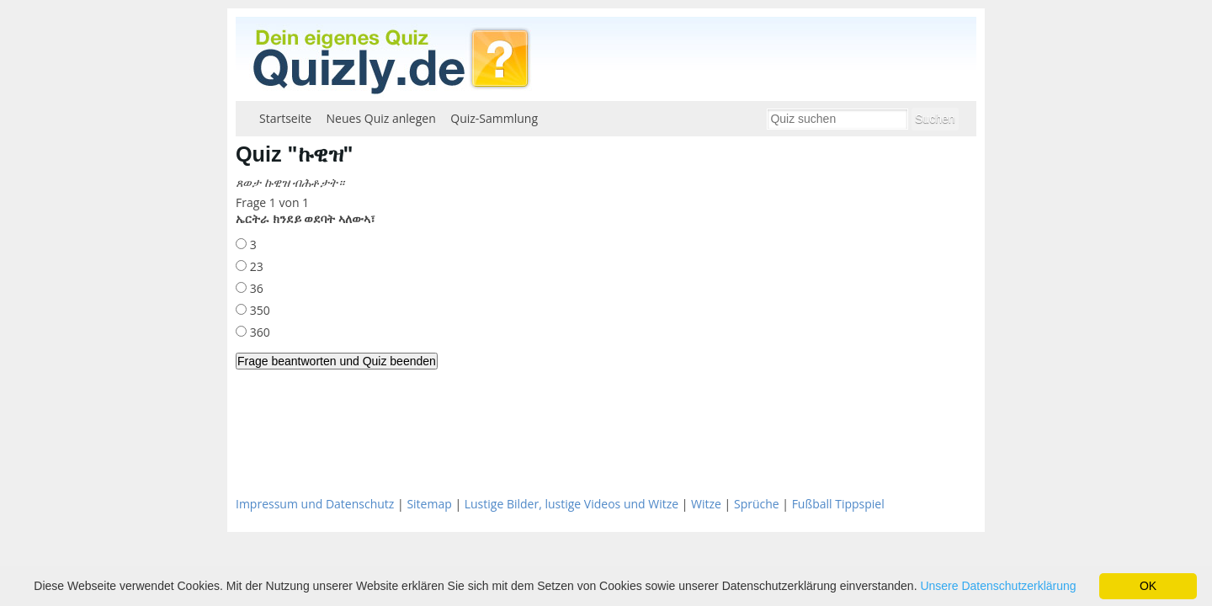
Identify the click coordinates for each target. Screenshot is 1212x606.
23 (255, 266)
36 (255, 288)
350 (258, 310)
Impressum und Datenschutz (315, 504)
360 (258, 332)
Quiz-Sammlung (494, 118)
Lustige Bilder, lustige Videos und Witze (571, 504)
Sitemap (429, 504)
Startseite (285, 118)
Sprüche (756, 504)
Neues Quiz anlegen (381, 118)
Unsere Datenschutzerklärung (998, 586)
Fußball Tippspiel (838, 504)
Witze (706, 504)
